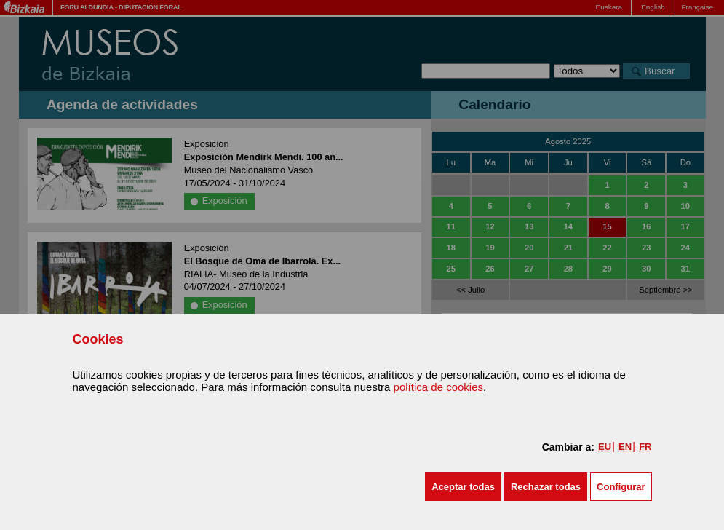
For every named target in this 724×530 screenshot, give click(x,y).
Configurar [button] (621, 486)
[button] (463, 486)
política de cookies (438, 387)
